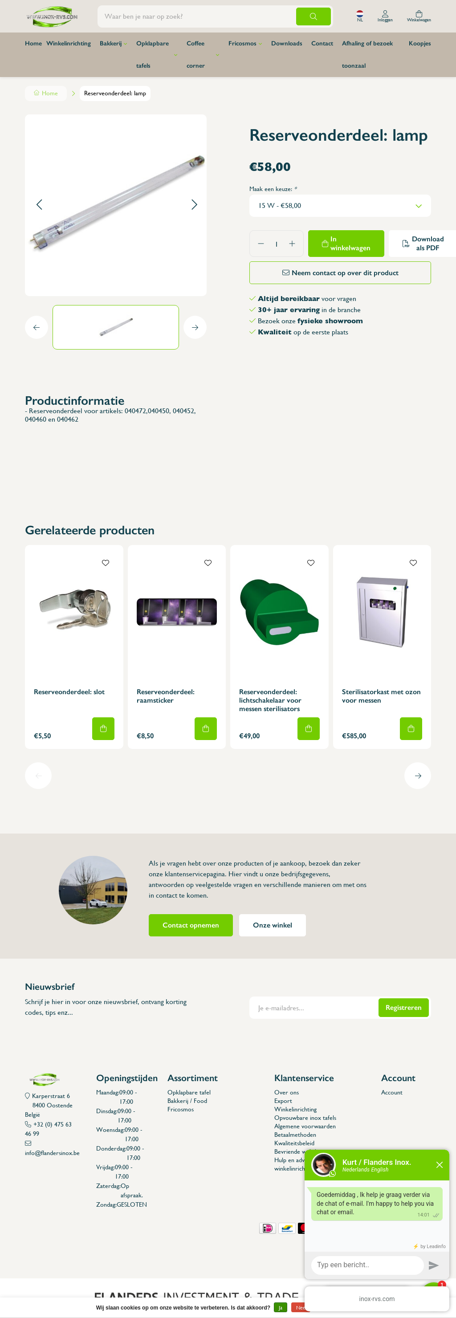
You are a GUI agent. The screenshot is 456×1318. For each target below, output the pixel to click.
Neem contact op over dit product (345, 272)
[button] (39, 205)
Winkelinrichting (68, 43)
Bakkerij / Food (187, 1100)
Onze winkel (272, 925)
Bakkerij (111, 43)
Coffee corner (196, 54)
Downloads (286, 43)
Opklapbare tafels (152, 54)
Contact (322, 43)
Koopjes (420, 43)
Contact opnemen (191, 925)
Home (33, 43)
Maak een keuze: (273, 188)
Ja (280, 1308)
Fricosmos (242, 43)
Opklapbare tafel (189, 1092)
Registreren (404, 1007)
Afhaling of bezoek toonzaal (367, 54)
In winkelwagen (350, 243)
